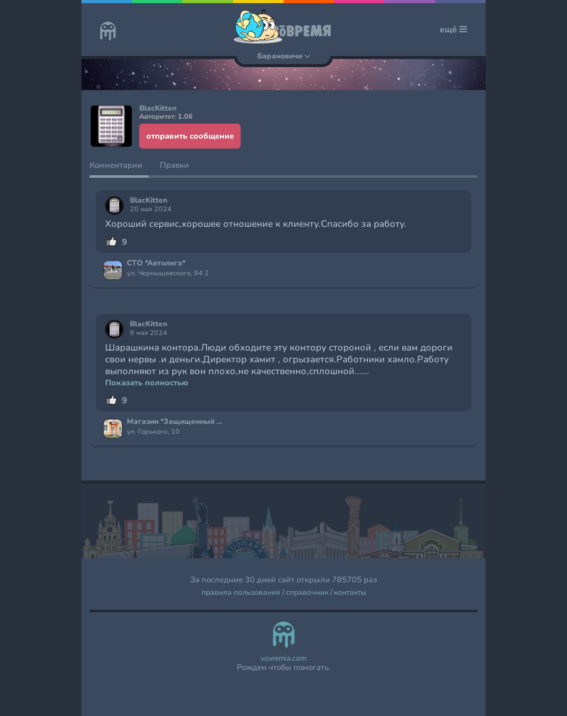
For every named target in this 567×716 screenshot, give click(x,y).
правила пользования (240, 592)
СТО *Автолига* (156, 263)
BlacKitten (148, 200)
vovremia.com (283, 658)
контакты (350, 592)
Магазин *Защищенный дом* (175, 422)
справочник (307, 592)
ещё (453, 29)
